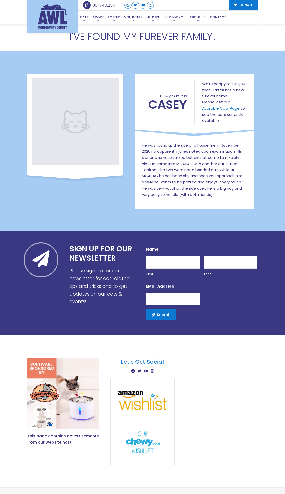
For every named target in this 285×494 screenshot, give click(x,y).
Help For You (174, 17)
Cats (84, 17)
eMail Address (160, 262)
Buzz (159, 481)
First (149, 250)
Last (207, 250)
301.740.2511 (99, 5)
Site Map (247, 480)
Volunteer (133, 17)
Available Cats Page (221, 84)
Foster (114, 17)
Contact (218, 17)
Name (152, 225)
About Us (198, 17)
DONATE (243, 5)
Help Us (153, 17)
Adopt (98, 17)
